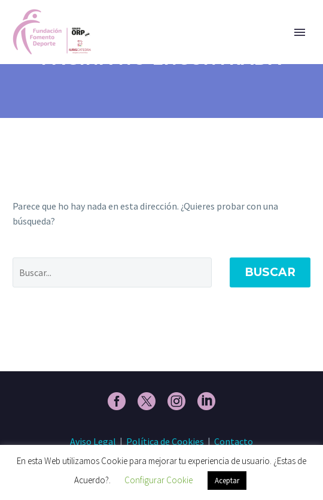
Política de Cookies (165, 441)
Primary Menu (299, 32)
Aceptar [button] (227, 480)
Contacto (233, 441)
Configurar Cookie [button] (158, 480)
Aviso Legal (93, 441)
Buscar (270, 272)
